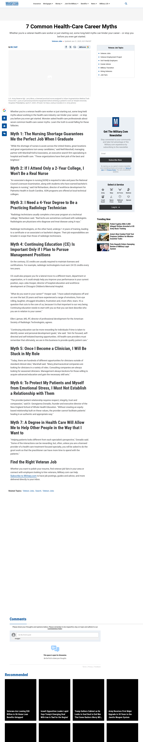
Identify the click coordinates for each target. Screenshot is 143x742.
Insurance (37, 4)
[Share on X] (70, 47)
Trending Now (104, 219)
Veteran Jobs (57, 41)
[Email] (75, 47)
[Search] (123, 4)
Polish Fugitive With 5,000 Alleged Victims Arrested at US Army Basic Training (122, 226)
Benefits (85, 4)
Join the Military (71, 4)
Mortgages (48, 4)
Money (59, 4)
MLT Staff (14, 47)
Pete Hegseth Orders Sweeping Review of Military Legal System (122, 246)
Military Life (104, 4)
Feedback (97, 667)
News (94, 4)
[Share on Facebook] (66, 47)
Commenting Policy (55, 629)
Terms (85, 667)
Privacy (90, 667)
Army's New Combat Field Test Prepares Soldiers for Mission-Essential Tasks (122, 236)
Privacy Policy (111, 170)
